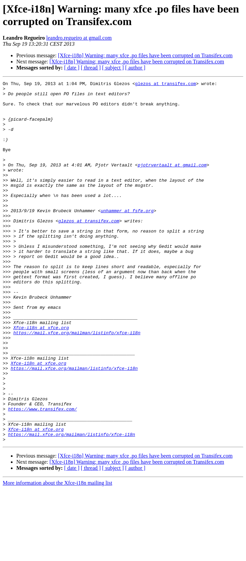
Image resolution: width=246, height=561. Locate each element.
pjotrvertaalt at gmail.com (172, 182)
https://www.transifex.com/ (42, 475)
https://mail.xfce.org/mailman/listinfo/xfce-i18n (76, 383)
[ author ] (135, 68)
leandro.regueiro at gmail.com (79, 38)
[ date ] (71, 68)
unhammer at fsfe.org (127, 237)
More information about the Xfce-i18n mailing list (57, 555)
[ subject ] (113, 68)
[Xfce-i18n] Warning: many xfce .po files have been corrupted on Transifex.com (145, 55)
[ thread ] (91, 68)
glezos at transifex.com (165, 84)
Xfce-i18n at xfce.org (41, 377)
